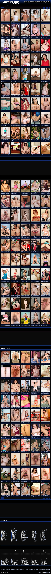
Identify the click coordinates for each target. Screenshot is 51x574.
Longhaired (24, 537)
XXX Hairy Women (15, 560)
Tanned (42, 534)
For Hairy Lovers (35, 550)
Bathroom (4, 530)
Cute (13, 533)
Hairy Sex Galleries (5, 559)
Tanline (42, 533)
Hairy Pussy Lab (14, 563)
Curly (13, 531)
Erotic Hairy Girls (5, 550)
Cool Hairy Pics (34, 559)
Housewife (23, 530)
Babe (3, 528)
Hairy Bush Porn (25, 550)
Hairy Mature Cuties (45, 550)
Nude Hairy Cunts (5, 562)
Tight (42, 537)
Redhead (33, 538)
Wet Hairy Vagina (45, 557)
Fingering (13, 539)
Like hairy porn (24, 561)
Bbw (3, 531)
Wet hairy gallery (25, 560)
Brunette (13, 522)
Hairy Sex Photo (14, 562)
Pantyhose (33, 533)
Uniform (42, 539)
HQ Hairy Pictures (35, 560)
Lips (22, 536)
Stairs (42, 528)
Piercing (33, 534)
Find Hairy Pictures (25, 562)
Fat (12, 537)
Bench (3, 536)
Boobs (3, 541)
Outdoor (33, 531)
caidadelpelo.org (25, 559)
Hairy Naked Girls (5, 558)
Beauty (3, 533)
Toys (42, 538)
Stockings (43, 529)
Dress (13, 534)
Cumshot (13, 530)
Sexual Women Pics (35, 564)
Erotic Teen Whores (5, 561)
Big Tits (3, 537)
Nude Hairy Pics (14, 556)
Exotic (13, 536)
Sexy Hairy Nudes (5, 564)
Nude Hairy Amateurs (15, 550)
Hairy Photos (44, 562)
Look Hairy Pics (34, 551)
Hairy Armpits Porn (25, 557)
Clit (12, 528)
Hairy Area (43, 564)
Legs (23, 533)
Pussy (33, 537)
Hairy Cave (44, 560)
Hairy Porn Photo (25, 563)
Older (33, 530)
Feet (13, 538)
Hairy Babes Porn (5, 560)
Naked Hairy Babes (45, 558)
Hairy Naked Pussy (25, 551)
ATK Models (34, 556)
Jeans (23, 531)
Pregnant (33, 536)
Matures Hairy (44, 556)
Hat (22, 528)
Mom (23, 542)
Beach (3, 532)
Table (42, 532)
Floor (13, 542)
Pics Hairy (13, 561)
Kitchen (23, 532)
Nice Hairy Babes (15, 551)
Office (33, 529)
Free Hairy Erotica (5, 556)
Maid (23, 538)
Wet (42, 540)
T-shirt (42, 531)
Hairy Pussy (4, 563)
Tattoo (42, 535)
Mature (23, 539)
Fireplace (13, 540)
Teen (42, 536)
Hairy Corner (14, 558)
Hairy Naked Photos (25, 564)
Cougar (13, 529)
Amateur (3, 522)
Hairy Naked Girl (14, 557)
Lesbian (23, 534)
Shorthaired (34, 541)
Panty (33, 532)
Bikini (3, 538)
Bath (3, 529)
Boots (3, 542)
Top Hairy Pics (34, 562)
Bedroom (3, 535)
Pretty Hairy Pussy (15, 564)
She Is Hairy (34, 561)
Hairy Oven (34, 563)
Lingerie (23, 535)
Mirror (23, 541)
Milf (22, 540)
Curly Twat (34, 558)
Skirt (42, 522)
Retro (33, 539)
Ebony (13, 535)
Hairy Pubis (44, 561)
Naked (33, 522)
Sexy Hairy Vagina (5, 557)
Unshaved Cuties (15, 559)
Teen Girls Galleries (5, 551)
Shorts (33, 542)
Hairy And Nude (44, 563)
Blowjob (3, 540)
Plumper (33, 535)
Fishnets (13, 541)
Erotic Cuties (24, 558)
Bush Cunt (34, 557)
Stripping (43, 530)
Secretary (33, 540)
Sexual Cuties (24, 556)
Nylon (33, 528)
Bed (3, 534)
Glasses (23, 522)
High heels (24, 529)
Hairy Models (44, 551)
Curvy (13, 532)
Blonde (3, 539)
